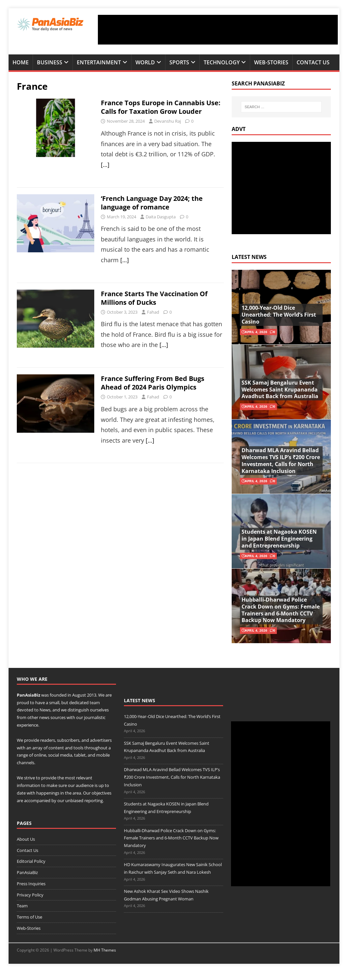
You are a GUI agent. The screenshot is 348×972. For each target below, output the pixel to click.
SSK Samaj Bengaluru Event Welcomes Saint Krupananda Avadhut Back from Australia (280, 389)
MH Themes (105, 950)
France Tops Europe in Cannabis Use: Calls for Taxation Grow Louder (160, 107)
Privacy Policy (30, 895)
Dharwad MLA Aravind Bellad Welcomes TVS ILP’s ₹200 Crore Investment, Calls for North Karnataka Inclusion (281, 460)
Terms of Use (29, 917)
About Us (26, 839)
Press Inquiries (31, 884)
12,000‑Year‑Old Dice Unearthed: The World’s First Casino (279, 314)
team (95, 702)
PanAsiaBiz (28, 695)
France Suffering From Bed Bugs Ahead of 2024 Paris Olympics (152, 383)
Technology (222, 62)
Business (49, 62)
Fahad (153, 312)
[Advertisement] (218, 30)
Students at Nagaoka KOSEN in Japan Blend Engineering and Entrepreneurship (279, 538)
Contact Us (313, 62)
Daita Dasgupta (161, 217)
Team (22, 906)
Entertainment (99, 62)
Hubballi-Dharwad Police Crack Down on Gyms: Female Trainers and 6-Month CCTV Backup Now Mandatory (281, 610)
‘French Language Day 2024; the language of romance (152, 202)
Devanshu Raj (167, 121)
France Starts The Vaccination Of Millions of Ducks (154, 298)
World (145, 62)
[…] (105, 165)
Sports (179, 62)
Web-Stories (271, 62)
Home (21, 62)
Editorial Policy (31, 861)
